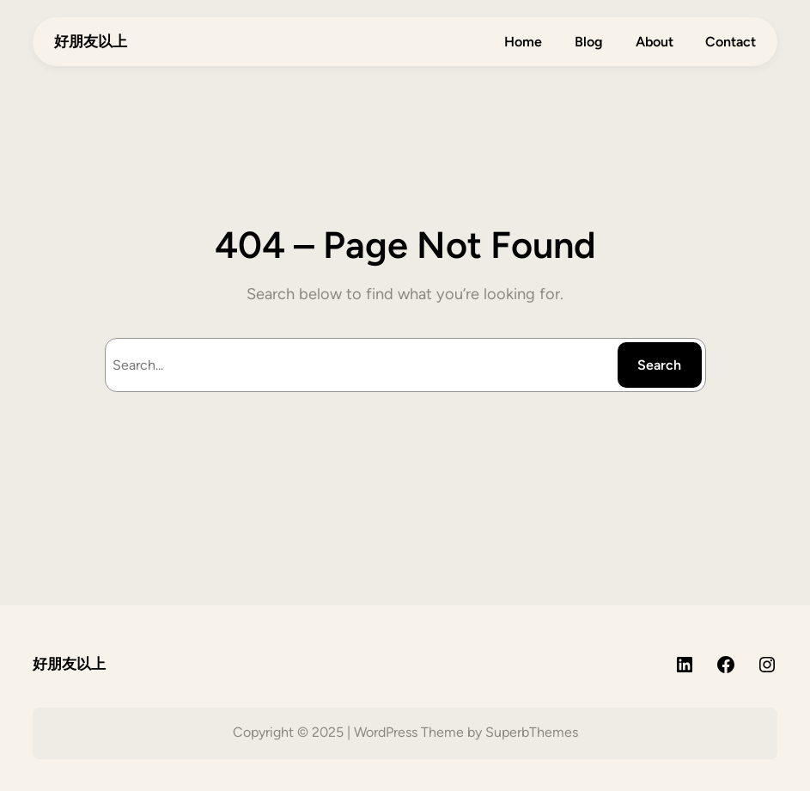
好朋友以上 (90, 41)
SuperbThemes (531, 732)
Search (659, 365)
